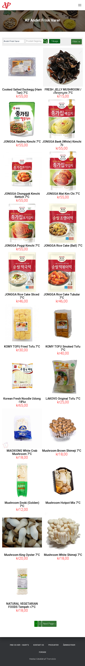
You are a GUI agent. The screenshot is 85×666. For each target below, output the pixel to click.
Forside (42, 652)
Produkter (53, 645)
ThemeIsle (51, 659)
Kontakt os (38, 645)
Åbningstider (69, 645)
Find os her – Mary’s (19, 645)
